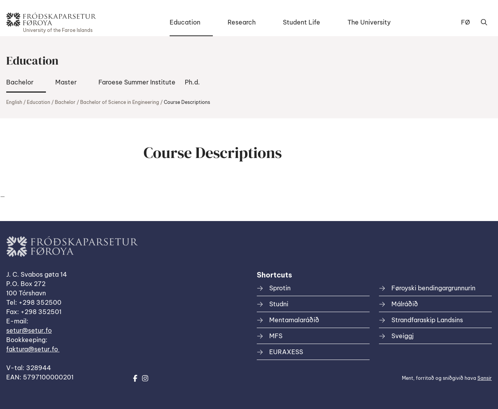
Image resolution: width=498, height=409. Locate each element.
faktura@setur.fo (33, 349)
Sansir (484, 378)
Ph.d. (192, 82)
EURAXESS (286, 352)
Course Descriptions (187, 102)
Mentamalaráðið (294, 320)
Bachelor (19, 82)
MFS (275, 336)
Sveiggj (402, 336)
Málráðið (404, 304)
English (14, 102)
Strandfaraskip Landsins (427, 320)
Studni (278, 304)
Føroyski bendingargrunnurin (433, 288)
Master (66, 82)
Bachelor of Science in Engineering (119, 102)
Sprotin (280, 288)
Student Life (301, 22)
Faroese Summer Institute (136, 82)
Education (185, 22)
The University (369, 22)
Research (242, 22)
